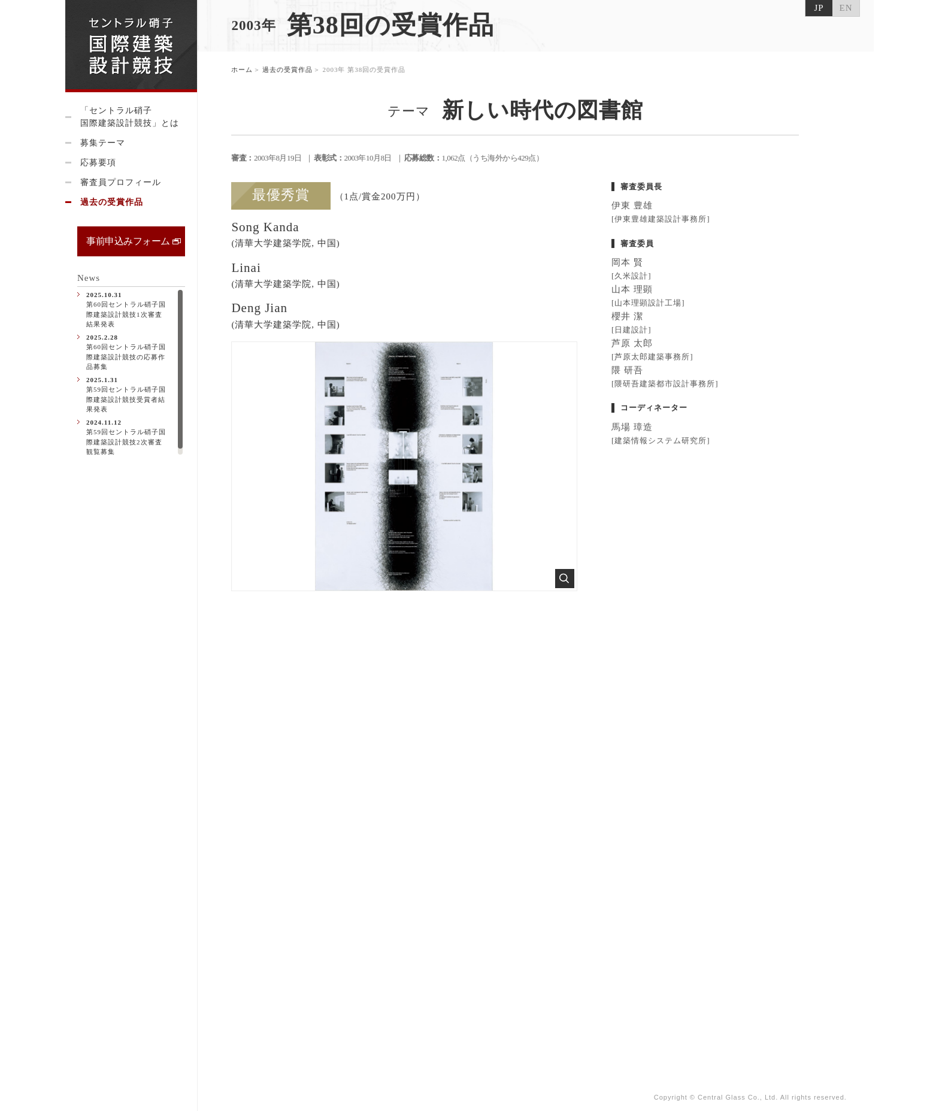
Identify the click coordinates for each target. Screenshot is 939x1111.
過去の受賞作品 (111, 202)
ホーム (243, 71)
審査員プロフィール (120, 182)
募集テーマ (102, 142)
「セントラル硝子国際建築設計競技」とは (129, 117)
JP (818, 8)
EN (846, 8)
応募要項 (98, 162)
